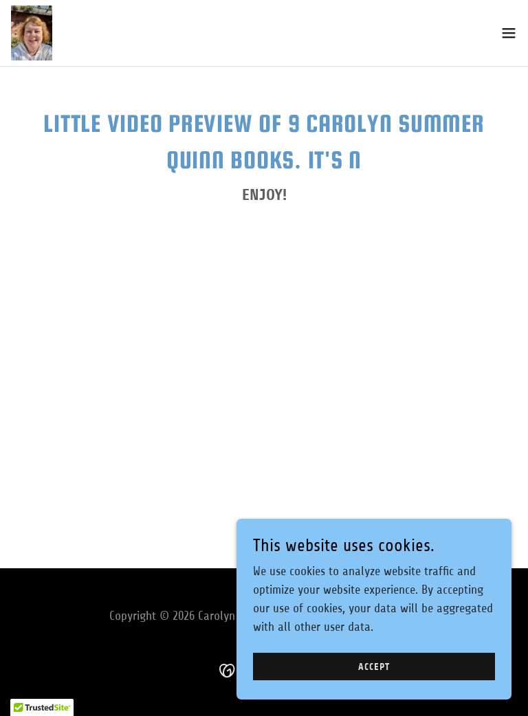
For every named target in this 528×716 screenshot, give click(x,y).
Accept (373, 667)
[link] (31, 32)
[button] (508, 33)
